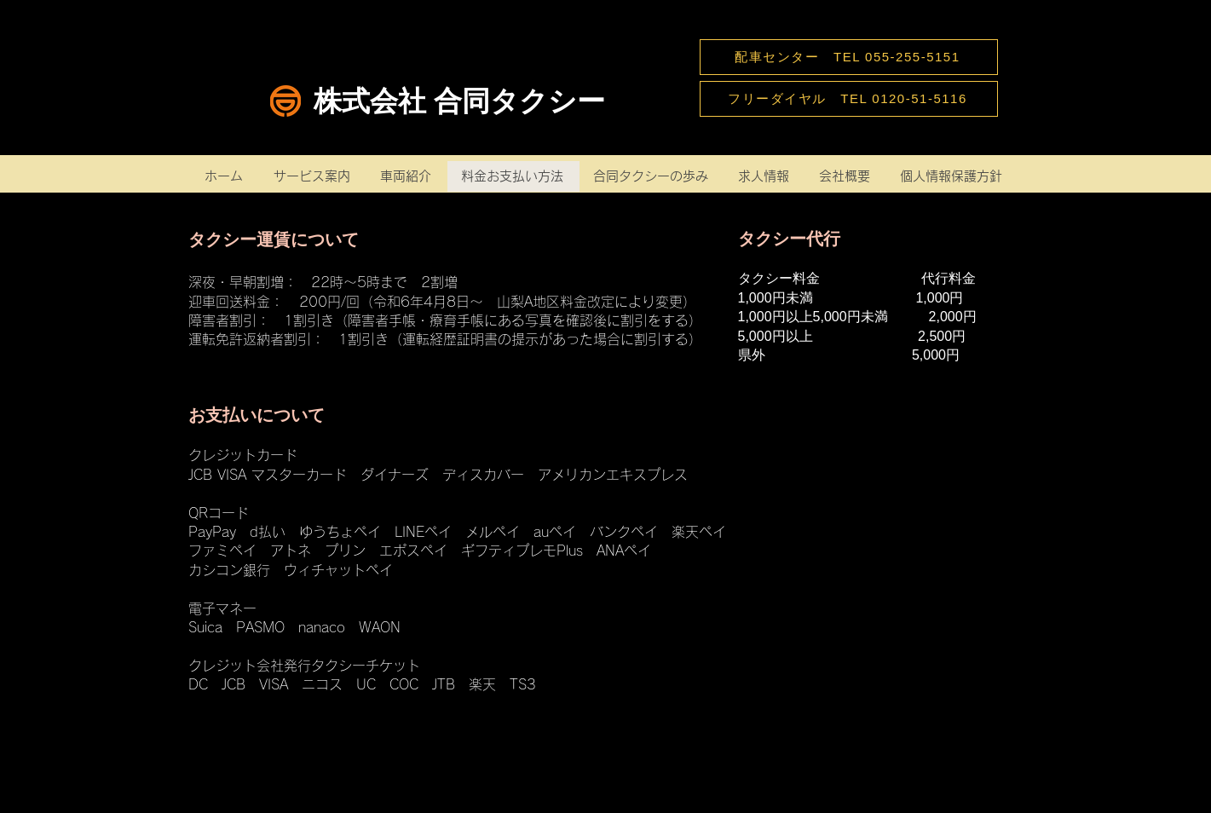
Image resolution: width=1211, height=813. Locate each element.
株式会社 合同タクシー (459, 101)
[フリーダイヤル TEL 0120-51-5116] (849, 99)
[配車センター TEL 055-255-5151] (849, 57)
